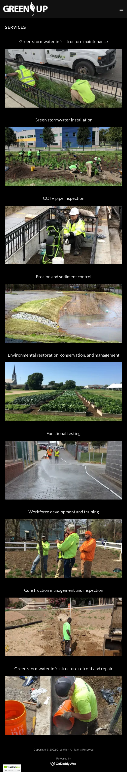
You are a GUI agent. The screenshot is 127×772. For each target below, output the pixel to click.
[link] (25, 9)
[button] (121, 9)
